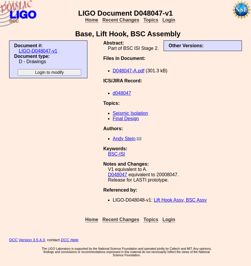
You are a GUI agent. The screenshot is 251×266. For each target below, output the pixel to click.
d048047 (122, 93)
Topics (150, 19)
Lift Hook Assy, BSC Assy (180, 200)
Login (168, 19)
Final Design (126, 118)
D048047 (117, 174)
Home (91, 19)
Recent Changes (120, 19)
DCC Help (70, 240)
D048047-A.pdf (128, 70)
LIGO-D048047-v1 (38, 50)
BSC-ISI (116, 153)
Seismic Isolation (130, 113)
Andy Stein (124, 138)
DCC (13, 240)
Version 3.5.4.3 (32, 240)
